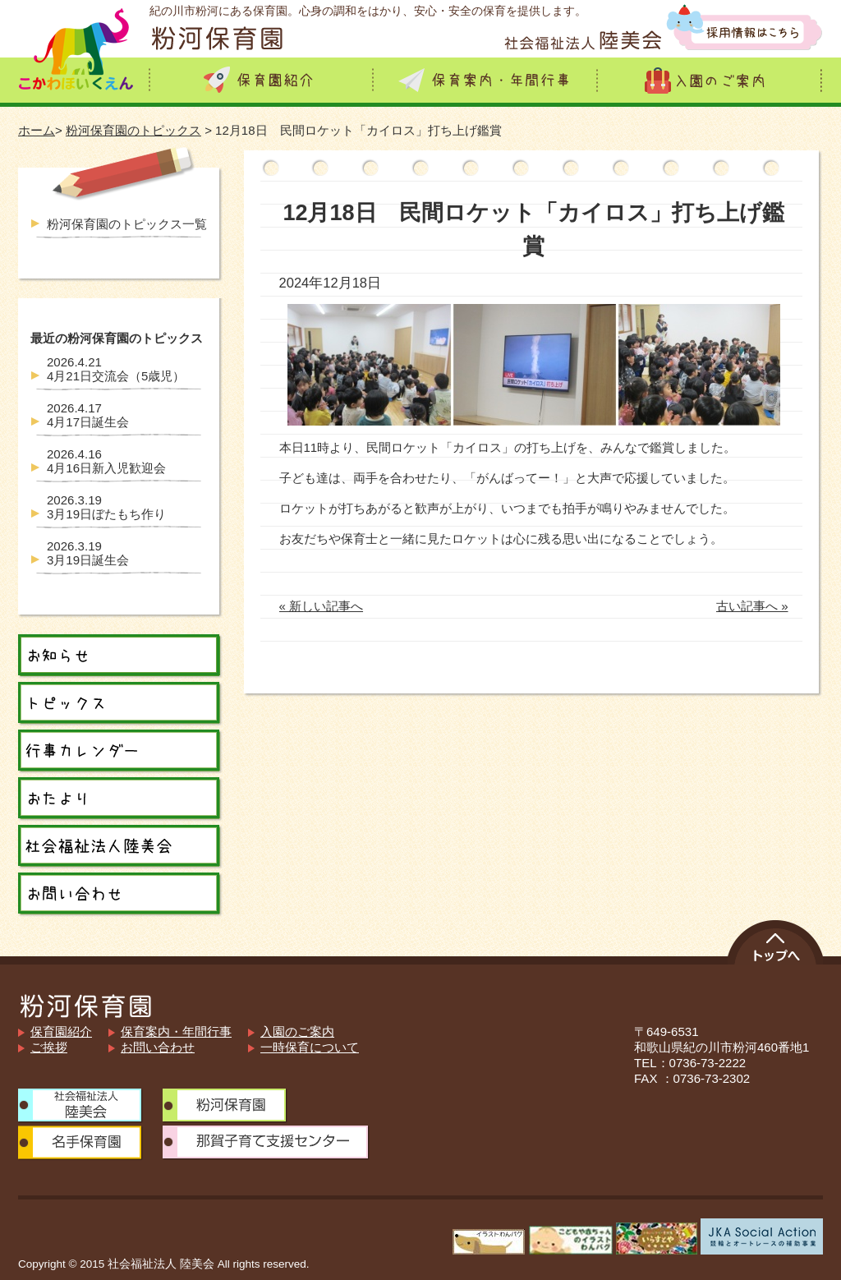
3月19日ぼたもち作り (106, 507)
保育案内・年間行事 (176, 1031)
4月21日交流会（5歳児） (116, 369)
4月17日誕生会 (88, 415)
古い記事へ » (752, 606)
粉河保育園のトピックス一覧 (127, 224)
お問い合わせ (158, 1047)
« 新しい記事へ (321, 606)
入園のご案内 (297, 1031)
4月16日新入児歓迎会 (106, 461)
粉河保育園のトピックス (133, 130)
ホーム (36, 130)
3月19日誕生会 (88, 553)
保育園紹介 (61, 1031)
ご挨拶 (48, 1047)
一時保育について (309, 1047)
